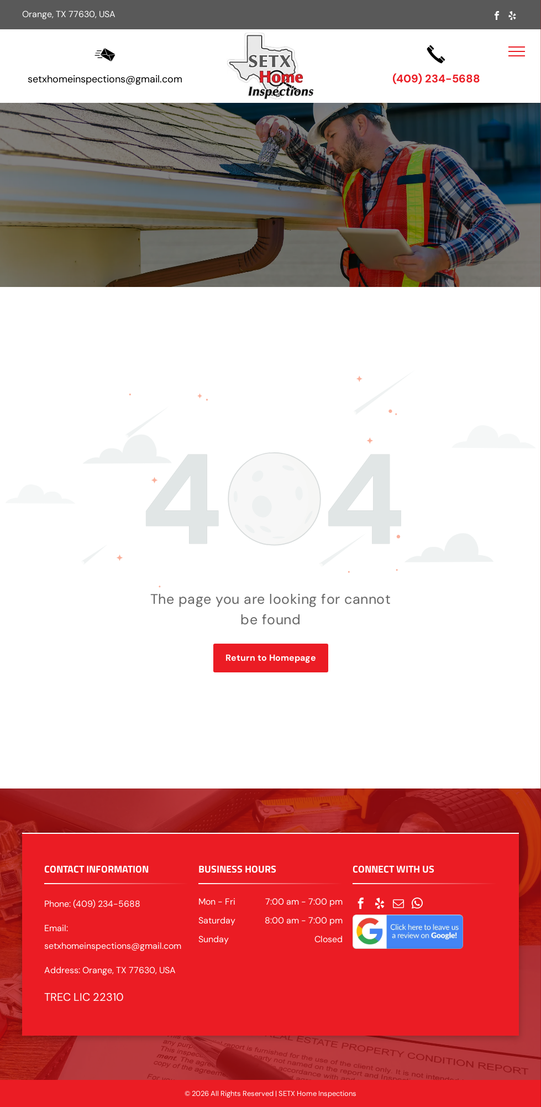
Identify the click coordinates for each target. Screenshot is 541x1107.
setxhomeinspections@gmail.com (105, 79)
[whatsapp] (417, 905)
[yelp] (512, 17)
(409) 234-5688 (436, 78)
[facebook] (496, 17)
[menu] (516, 51)
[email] (398, 905)
